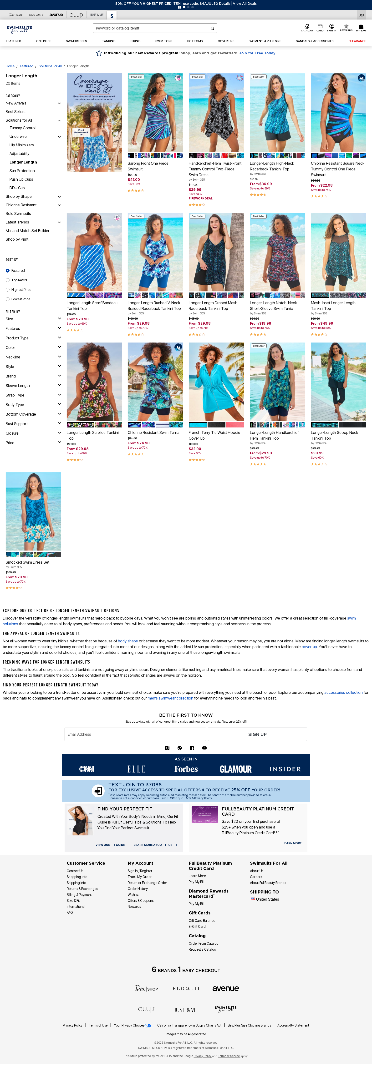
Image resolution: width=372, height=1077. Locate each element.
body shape (128, 641)
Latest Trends (17, 222)
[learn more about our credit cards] (292, 843)
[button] (206, 3)
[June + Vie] (186, 1009)
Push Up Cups (21, 179)
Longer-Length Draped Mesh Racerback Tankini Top (216, 308)
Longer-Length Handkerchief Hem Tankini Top (277, 437)
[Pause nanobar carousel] (179, 7)
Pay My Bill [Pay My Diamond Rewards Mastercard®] (196, 904)
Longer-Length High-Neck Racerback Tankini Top (277, 168)
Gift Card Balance (202, 920)
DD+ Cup (17, 187)
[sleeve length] (33, 385)
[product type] (33, 338)
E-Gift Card (197, 926)
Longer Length (23, 162)
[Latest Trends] (59, 222)
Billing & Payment (79, 895)
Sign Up (257, 734)
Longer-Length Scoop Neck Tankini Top (338, 437)
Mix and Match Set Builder (27, 230)
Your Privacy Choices (133, 1025)
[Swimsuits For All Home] (19, 29)
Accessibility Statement (293, 1025)
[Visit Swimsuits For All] (112, 15)
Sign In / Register (140, 871)
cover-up (309, 646)
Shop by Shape (19, 196)
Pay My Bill (196, 882)
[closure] (33, 433)
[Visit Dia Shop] (16, 14)
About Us (256, 871)
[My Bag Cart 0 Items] (361, 28)
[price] (33, 443)
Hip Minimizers (22, 145)
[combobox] (155, 28)
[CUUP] (146, 1009)
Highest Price (21, 290)
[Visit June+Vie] (97, 14)
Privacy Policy (73, 1025)
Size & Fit (73, 900)
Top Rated (19, 280)
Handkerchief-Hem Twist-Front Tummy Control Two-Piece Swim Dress (216, 171)
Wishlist (133, 895)
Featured (26, 66)
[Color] (33, 347)
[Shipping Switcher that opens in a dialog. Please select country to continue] (361, 14)
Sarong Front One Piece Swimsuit (148, 166)
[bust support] (33, 424)
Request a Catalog (202, 949)
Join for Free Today (257, 53)
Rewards (134, 906)
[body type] (33, 404)
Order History (138, 889)
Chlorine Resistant (21, 205)
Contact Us (75, 871)
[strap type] (33, 395)
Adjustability (19, 153)
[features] (33, 328)
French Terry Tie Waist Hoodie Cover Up (214, 435)
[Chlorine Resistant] (59, 205)
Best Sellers (15, 111)
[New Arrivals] (59, 103)
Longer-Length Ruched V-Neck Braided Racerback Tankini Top (155, 308)
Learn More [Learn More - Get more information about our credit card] (197, 876)
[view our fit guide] (110, 845)
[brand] (33, 376)
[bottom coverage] (33, 414)
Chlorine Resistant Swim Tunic (153, 432)
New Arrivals (16, 103)
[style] (33, 366)
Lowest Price (20, 299)
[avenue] (226, 988)
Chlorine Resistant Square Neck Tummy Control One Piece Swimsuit (337, 169)
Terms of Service (229, 1056)
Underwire (18, 136)
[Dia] (146, 988)
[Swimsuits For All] (225, 1009)
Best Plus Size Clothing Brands (250, 1025)
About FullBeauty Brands (268, 883)
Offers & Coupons (140, 900)
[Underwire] (59, 136)
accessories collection (343, 692)
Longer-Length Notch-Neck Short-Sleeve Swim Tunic (277, 308)
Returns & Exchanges (82, 889)
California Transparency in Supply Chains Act (189, 1025)
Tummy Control (23, 127)
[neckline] (33, 357)
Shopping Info (77, 877)
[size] (33, 319)
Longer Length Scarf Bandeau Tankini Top (92, 305)
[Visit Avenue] (56, 14)
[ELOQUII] (186, 988)
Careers (256, 877)
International (76, 906)
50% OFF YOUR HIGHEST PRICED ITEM (148, 3)
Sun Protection (22, 170)
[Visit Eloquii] (36, 14)
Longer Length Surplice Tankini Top (93, 435)
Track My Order (140, 877)
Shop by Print (17, 239)
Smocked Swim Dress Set (33, 564)
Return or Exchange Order (147, 883)
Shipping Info (76, 883)
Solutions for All (50, 66)
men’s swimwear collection (170, 698)
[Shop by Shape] (59, 196)
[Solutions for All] (59, 120)
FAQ (70, 912)
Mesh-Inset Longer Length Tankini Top (338, 308)
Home (10, 66)
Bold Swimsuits (18, 213)
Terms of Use (98, 1025)
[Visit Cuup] (76, 14)
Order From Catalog (204, 943)
